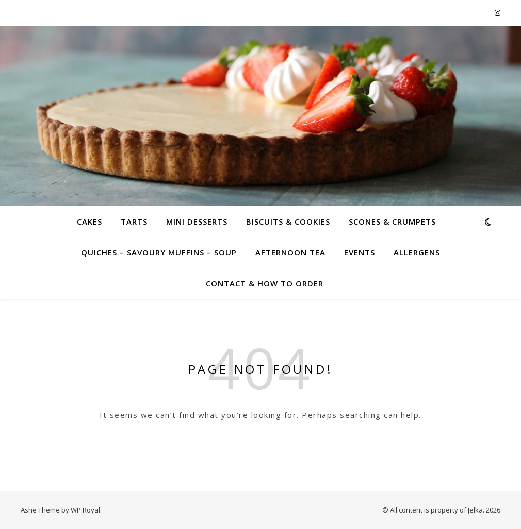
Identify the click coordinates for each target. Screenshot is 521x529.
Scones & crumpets (392, 221)
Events (359, 252)
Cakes (89, 221)
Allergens (417, 252)
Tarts (134, 221)
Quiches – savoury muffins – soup (159, 252)
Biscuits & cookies (288, 221)
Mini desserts (196, 221)
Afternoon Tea (290, 252)
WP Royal (85, 510)
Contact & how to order (264, 283)
